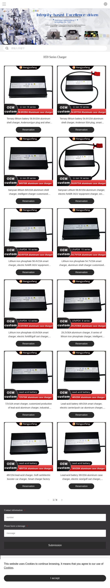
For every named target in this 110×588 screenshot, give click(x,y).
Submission (55, 545)
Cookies (8, 567)
